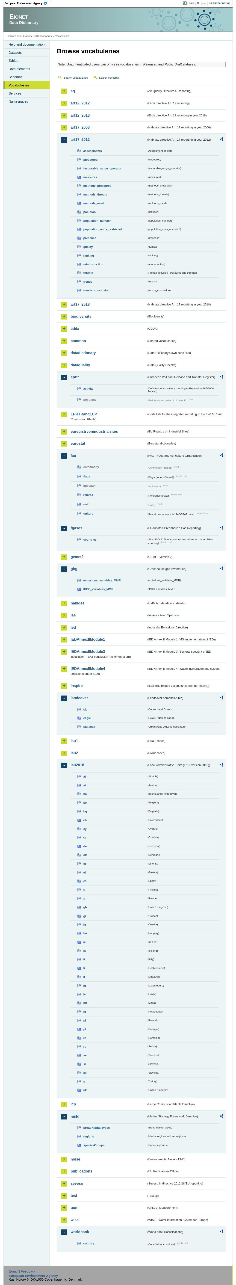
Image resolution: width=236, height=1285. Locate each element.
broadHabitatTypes (96, 1127)
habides (77, 603)
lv (84, 994)
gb (85, 907)
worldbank (80, 1232)
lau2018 (77, 765)
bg (85, 811)
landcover (79, 698)
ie (84, 942)
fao (73, 456)
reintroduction (93, 264)
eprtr (75, 377)
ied (73, 627)
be (85, 802)
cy (84, 829)
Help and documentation (26, 44)
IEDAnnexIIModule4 (88, 669)
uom (74, 1208)
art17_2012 (80, 140)
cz (84, 837)
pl (84, 1020)
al (84, 776)
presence (89, 238)
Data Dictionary (43, 36)
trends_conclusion (96, 290)
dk (85, 855)
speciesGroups (93, 1145)
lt (84, 977)
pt (84, 1029)
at (84, 785)
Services (15, 93)
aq (73, 91)
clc (85, 709)
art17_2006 (80, 127)
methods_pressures (97, 185)
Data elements (19, 69)
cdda (75, 329)
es (84, 881)
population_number (97, 220)
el (84, 872)
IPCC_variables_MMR (98, 589)
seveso (77, 1183)
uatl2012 (89, 726)
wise (75, 1220)
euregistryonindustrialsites (94, 431)
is (84, 951)
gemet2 (77, 557)
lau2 (74, 753)
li (84, 968)
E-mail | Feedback (22, 1271)
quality (88, 247)
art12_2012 (80, 103)
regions (88, 1136)
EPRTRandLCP (84, 414)
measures (90, 177)
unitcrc (88, 513)
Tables (13, 60)
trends (87, 281)
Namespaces (18, 101)
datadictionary (83, 353)
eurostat (78, 443)
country (88, 1243)
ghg (74, 569)
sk (84, 1073)
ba (85, 794)
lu (84, 985)
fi (84, 889)
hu (85, 933)
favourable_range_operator (102, 168)
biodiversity (81, 316)
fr (84, 898)
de (85, 846)
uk (85, 1090)
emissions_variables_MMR (102, 580)
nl (84, 1011)
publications (81, 1171)
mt (85, 1003)
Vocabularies (19, 85)
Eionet (27, 36)
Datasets (15, 52)
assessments (92, 151)
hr (84, 924)
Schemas (15, 77)
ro (84, 1038)
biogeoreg (90, 159)
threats (88, 273)
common (78, 341)
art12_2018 (80, 115)
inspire (77, 686)
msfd (75, 1116)
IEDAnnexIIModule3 (88, 652)
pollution (89, 212)
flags (86, 476)
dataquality (80, 365)
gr (84, 916)
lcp (73, 1104)
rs (84, 1046)
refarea (88, 495)
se (84, 1055)
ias (73, 615)
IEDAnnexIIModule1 (88, 639)
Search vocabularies (76, 77)
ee (84, 863)
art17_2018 (80, 304)
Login (190, 3)
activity (88, 388)
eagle (87, 718)
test (74, 1196)
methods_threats (95, 194)
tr (84, 1081)
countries (90, 539)
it (84, 959)
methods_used (93, 203)
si (84, 1064)
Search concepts (109, 77)
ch (85, 820)
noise (75, 1159)
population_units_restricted (102, 229)
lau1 (74, 741)
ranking (88, 255)
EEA (27, 3)
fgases (76, 528)
